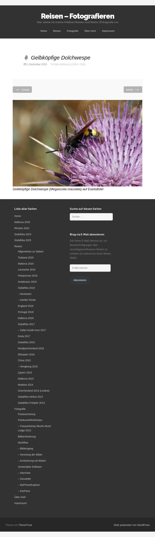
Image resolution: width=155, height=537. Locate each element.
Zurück (22, 89)
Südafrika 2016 (26, 342)
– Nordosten (25, 294)
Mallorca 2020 (26, 263)
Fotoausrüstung (26, 414)
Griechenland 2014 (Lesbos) (34, 390)
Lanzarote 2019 (26, 269)
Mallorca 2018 (26, 318)
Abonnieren (80, 280)
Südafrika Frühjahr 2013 (31, 402)
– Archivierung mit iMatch (32, 460)
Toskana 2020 (25, 257)
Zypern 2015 (25, 372)
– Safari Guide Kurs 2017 (32, 330)
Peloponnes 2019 (27, 275)
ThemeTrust (25, 525)
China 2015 (24, 360)
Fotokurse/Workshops (30, 420)
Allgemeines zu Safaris (30, 251)
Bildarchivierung (27, 436)
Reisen (57, 31)
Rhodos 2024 (21, 228)
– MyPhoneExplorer (29, 484)
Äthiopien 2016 (26, 354)
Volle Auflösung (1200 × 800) (69, 64)
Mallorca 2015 (26, 378)
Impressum (108, 31)
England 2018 (25, 306)
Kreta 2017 (24, 336)
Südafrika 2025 (22, 240)
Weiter (133, 89)
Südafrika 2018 (26, 287)
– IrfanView (24, 472)
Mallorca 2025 (22, 222)
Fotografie (72, 31)
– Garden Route (27, 299)
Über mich (90, 31)
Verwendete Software (30, 466)
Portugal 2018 (25, 312)
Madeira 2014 (25, 384)
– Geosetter (24, 478)
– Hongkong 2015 (28, 366)
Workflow (23, 442)
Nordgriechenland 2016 (31, 348)
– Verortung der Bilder (30, 454)
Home (43, 31)
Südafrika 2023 (22, 234)
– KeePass (24, 491)
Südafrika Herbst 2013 (30, 396)
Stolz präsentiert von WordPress (132, 525)
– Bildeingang (25, 448)
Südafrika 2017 (26, 324)
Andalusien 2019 (27, 281)
